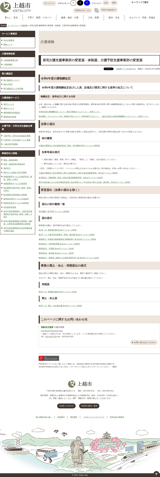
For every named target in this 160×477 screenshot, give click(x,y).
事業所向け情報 (9, 153)
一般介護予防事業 (10, 144)
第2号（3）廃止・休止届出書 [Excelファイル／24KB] (60, 306)
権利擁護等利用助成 (11, 113)
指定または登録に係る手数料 (15, 172)
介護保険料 (7, 64)
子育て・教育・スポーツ (39, 17)
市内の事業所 (8, 40)
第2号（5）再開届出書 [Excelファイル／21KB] (57, 292)
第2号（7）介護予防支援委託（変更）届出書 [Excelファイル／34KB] (66, 235)
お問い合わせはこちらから (145, 342)
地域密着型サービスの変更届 (15, 184)
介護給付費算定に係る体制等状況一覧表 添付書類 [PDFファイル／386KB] (69, 146)
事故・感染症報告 (10, 160)
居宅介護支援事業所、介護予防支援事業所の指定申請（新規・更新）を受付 (17, 214)
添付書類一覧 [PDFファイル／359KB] (54, 211)
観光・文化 (114, 17)
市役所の (89, 406)
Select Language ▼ (109, 10)
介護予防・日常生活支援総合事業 (16, 136)
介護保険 (24, 25)
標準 (114, 3)
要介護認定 (7, 73)
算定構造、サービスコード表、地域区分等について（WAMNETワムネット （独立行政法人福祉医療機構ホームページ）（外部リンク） (94, 116)
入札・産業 (93, 17)
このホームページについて (93, 417)
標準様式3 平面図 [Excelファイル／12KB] (56, 249)
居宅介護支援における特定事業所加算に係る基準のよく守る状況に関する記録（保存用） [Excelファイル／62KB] (84, 182)
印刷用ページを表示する (126, 69)
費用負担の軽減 (9, 117)
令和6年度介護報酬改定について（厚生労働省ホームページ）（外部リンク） (70, 112)
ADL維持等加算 (9, 207)
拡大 (106, 3)
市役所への (66, 406)
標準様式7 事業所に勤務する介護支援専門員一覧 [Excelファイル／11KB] (69, 258)
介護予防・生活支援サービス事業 (16, 140)
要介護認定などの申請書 (13, 89)
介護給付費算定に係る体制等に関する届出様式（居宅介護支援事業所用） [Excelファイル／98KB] (78, 173)
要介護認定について (11, 80)
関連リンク (7, 45)
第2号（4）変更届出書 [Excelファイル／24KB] (57, 230)
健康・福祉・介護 (69, 17)
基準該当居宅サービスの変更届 (16, 203)
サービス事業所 (9, 33)
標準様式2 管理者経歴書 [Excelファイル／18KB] (59, 244)
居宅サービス (8, 104)
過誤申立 (7, 168)
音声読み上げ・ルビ (82, 10)
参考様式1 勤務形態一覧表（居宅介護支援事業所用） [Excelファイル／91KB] (70, 178)
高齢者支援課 (47, 327)
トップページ (13, 25)
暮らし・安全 (11, 17)
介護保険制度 (8, 53)
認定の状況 (7, 84)
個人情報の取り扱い (44, 417)
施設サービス (8, 108)
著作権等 (73, 417)
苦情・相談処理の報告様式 (14, 164)
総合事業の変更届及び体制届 (15, 195)
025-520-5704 (51, 337)
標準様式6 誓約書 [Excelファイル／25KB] (56, 253)
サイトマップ (49, 3)
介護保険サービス (10, 97)
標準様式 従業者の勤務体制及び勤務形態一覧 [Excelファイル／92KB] (67, 239)
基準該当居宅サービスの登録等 (16, 199)
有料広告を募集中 (117, 417)
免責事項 (61, 417)
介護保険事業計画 (10, 60)
